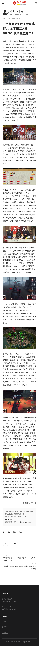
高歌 (14, 532)
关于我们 (5, 621)
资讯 (28, 14)
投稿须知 (5, 632)
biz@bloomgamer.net (25, 522)
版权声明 (5, 627)
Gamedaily (8, 519)
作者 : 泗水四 (16, 11)
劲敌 (20, 532)
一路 (8, 532)
